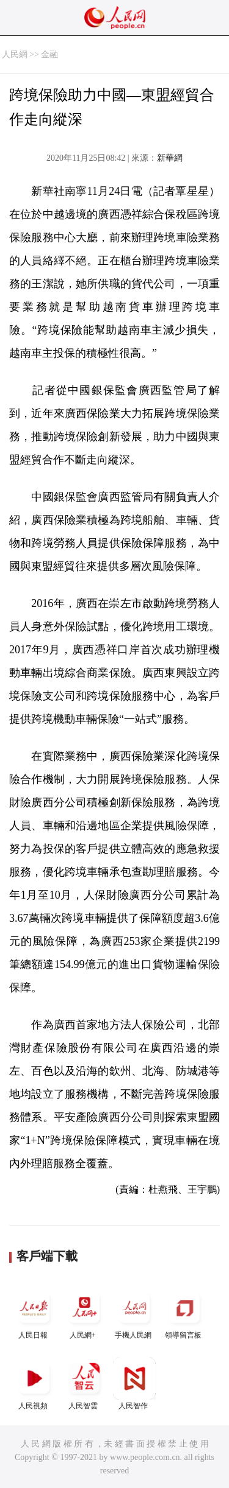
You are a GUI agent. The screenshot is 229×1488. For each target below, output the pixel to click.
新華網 (170, 158)
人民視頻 (34, 1383)
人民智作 (134, 1383)
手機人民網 (134, 1312)
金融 (49, 54)
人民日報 (34, 1312)
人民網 (14, 54)
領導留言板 (184, 1312)
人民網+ (84, 1312)
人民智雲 (84, 1383)
